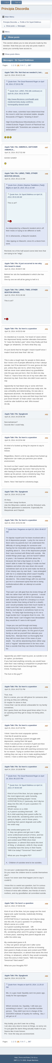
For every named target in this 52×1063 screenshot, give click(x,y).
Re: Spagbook (21, 414)
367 (29, 65)
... (27, 65)
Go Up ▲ (34, 1057)
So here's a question (24, 903)
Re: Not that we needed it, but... (29, 72)
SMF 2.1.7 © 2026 (20, 1060)
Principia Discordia (15, 9)
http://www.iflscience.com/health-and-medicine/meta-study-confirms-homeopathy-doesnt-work (23, 101)
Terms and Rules (24, 1057)
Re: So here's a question (26, 329)
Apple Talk (9, 72)
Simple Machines (32, 1060)
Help (15, 1057)
